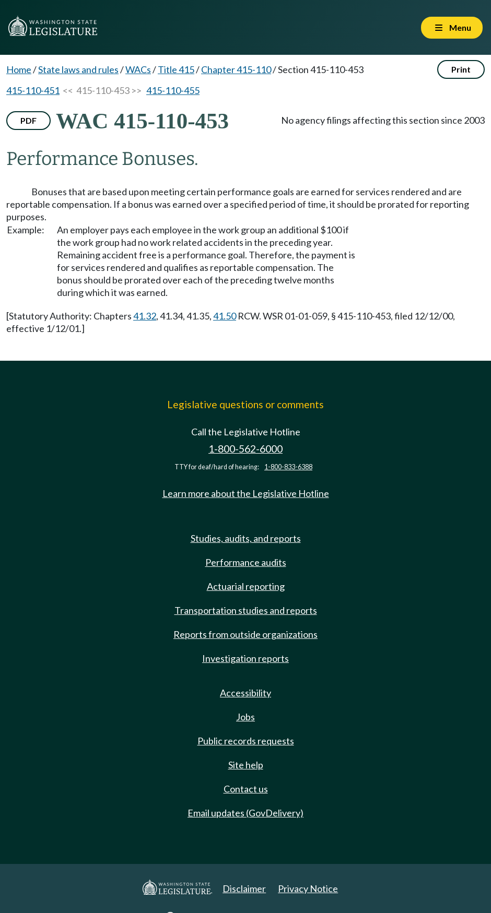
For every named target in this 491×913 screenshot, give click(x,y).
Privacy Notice (308, 888)
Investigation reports (245, 658)
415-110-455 (173, 90)
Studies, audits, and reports (246, 538)
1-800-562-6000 (245, 449)
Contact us (246, 789)
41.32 (144, 316)
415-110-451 (33, 90)
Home (18, 69)
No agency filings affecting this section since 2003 (383, 120)
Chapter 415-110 (236, 69)
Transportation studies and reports (245, 610)
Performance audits (245, 562)
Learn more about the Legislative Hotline (245, 493)
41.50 (224, 316)
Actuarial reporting (246, 586)
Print (461, 69)
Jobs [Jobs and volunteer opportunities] (245, 716)
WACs (138, 69)
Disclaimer (244, 888)
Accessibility (245, 692)
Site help (245, 764)
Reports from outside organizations (245, 634)
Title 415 (176, 69)
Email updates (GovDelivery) (245, 813)
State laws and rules (78, 69)
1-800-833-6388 (288, 467)
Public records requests (245, 740)
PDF (28, 120)
